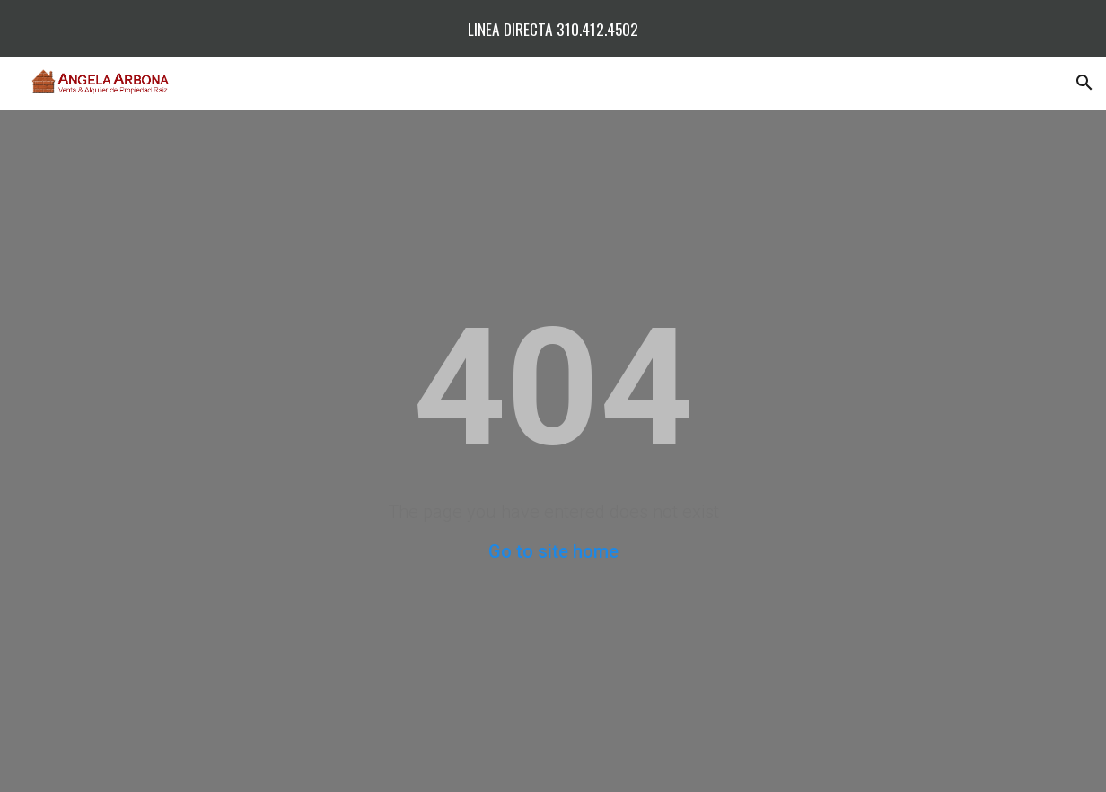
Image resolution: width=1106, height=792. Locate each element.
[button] (1084, 82)
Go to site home (553, 551)
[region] (553, 28)
